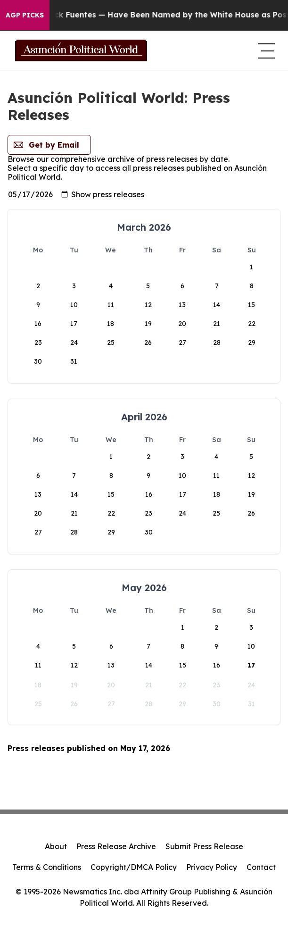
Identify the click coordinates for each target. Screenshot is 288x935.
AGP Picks (25, 15)
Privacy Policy (211, 867)
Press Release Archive (116, 846)
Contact (261, 867)
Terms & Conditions (46, 867)
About (56, 846)
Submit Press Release (204, 846)
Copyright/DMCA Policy (134, 867)
